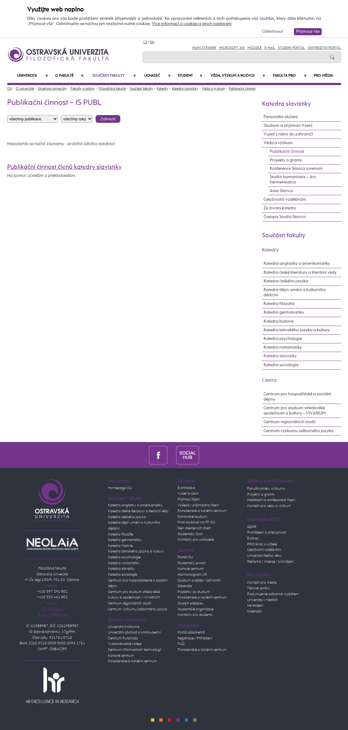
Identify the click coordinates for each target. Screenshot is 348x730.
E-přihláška (186, 488)
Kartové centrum (121, 656)
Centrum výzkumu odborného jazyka (298, 431)
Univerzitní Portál (324, 47)
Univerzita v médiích (262, 600)
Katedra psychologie (283, 339)
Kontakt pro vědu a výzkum (269, 506)
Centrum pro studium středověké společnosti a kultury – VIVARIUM (295, 410)
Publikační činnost (242, 88)
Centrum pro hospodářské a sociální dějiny (297, 397)
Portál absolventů (191, 632)
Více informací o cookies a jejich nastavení (192, 24)
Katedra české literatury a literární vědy (300, 272)
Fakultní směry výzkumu (266, 489)
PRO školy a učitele (262, 544)
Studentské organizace (195, 609)
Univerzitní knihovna (124, 627)
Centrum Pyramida (123, 638)
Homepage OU (120, 488)
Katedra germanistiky (284, 312)
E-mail (269, 47)
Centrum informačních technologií (134, 650)
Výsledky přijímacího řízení (198, 505)
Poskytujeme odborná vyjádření (272, 594)
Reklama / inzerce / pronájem (270, 562)
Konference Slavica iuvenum (296, 168)
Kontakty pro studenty (195, 615)
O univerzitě (25, 88)
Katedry (162, 88)
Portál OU (185, 557)
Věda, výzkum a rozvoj (238, 76)
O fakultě (69, 76)
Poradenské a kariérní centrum (132, 661)
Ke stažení (255, 605)
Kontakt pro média (262, 583)
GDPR (251, 527)
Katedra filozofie (279, 304)
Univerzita (32, 76)
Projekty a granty (286, 160)
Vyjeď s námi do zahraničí (288, 134)
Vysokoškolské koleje (124, 644)
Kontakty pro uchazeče (196, 540)
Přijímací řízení (189, 499)
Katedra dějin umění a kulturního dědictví (295, 292)
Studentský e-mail (191, 563)
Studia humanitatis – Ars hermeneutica (293, 179)
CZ (145, 42)
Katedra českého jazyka (286, 281)
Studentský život (190, 534)
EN (152, 42)
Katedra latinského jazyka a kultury (297, 330)
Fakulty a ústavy (83, 88)
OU (9, 88)
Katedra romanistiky (283, 347)
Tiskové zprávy (258, 588)
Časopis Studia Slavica (285, 217)
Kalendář (254, 611)
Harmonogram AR (192, 575)
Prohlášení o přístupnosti (266, 532)
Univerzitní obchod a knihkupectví (134, 632)
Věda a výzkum (213, 88)
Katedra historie (279, 321)
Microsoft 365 (232, 47)
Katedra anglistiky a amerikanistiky (297, 263)
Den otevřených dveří (194, 528)
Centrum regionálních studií (290, 422)
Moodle (254, 47)
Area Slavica (281, 191)
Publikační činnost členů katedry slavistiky (64, 167)
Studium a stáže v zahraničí (199, 580)
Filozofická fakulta (112, 88)
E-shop (252, 538)
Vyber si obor (188, 494)
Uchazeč (157, 76)
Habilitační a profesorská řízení (271, 500)
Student (190, 76)
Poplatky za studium (194, 592)
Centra (269, 380)
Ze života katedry (280, 208)
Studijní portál (291, 47)
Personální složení (281, 117)
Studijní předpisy (191, 603)
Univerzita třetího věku (264, 556)
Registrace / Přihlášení (195, 638)
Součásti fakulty (113, 76)
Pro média (323, 76)
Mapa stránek (204, 47)
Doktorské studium (192, 517)
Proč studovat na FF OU (196, 522)
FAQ (181, 644)
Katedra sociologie (281, 365)
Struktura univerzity (52, 88)
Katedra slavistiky (185, 88)
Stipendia (185, 586)
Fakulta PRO (289, 76)
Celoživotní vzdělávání (285, 199)
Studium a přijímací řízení (288, 125)
